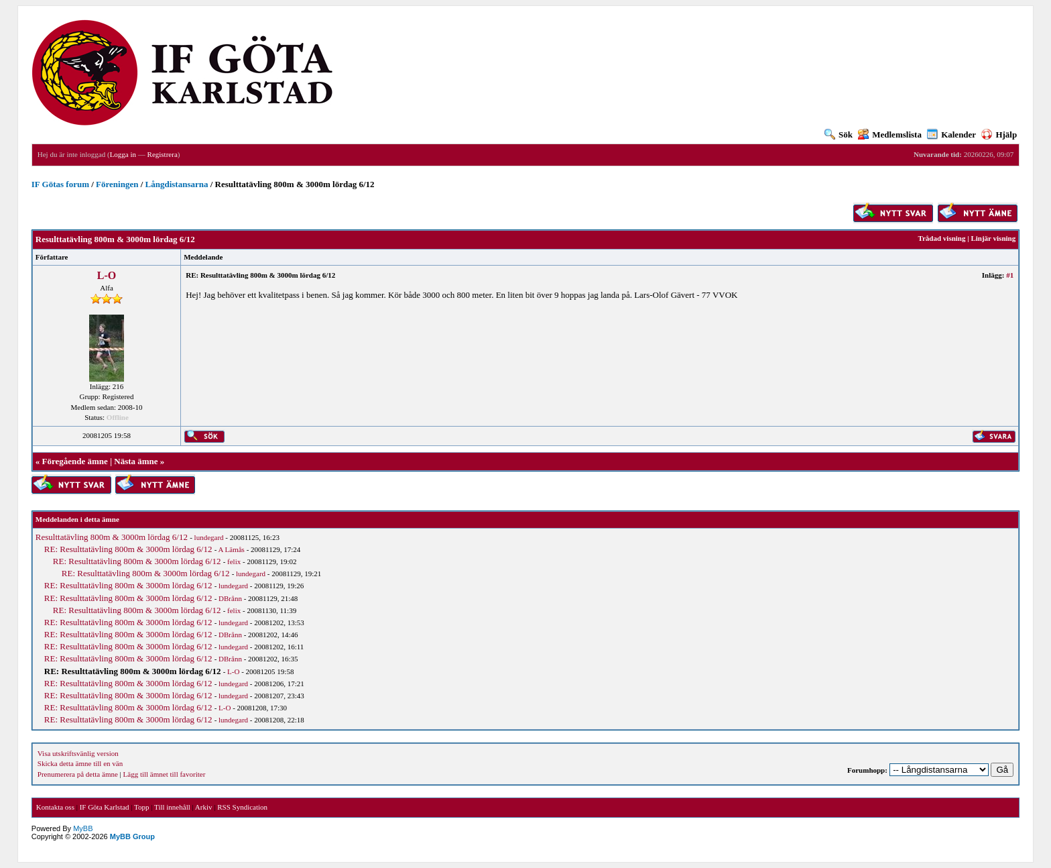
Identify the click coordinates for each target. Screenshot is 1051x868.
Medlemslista (890, 134)
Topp (141, 807)
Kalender (951, 134)
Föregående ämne (75, 461)
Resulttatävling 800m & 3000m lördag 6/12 (112, 537)
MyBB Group (132, 836)
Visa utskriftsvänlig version (78, 753)
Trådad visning (941, 238)
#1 (1009, 275)
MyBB (82, 828)
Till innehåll (172, 807)
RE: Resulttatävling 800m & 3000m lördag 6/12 (128, 549)
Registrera (162, 154)
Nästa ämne (136, 461)
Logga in (123, 154)
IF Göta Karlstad (104, 807)
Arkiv (203, 807)
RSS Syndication (242, 807)
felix (234, 561)
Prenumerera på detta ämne (78, 774)
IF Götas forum (60, 184)
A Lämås (231, 549)
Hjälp (999, 134)
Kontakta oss (55, 807)
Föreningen (117, 184)
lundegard (209, 537)
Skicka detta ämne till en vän (80, 763)
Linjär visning (993, 238)
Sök (838, 134)
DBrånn (230, 598)
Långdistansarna (176, 184)
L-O (106, 275)
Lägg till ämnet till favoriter (164, 774)
